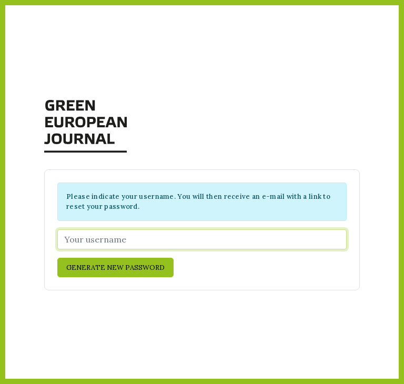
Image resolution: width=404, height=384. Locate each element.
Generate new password (115, 267)
